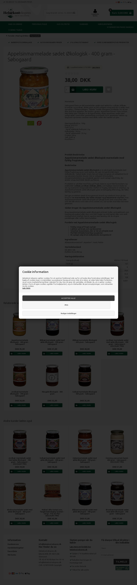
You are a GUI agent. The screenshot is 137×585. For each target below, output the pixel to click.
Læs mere (26, 288)
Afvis (66, 305)
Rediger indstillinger (68, 313)
